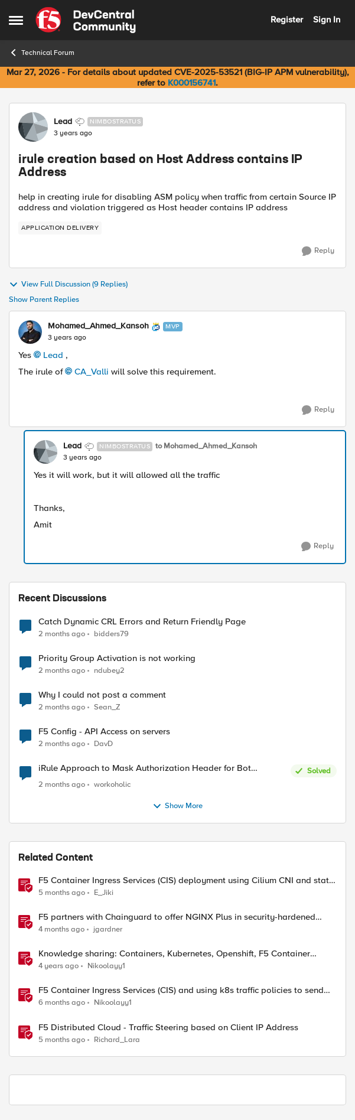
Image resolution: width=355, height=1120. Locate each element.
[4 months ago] (61, 930)
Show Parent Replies (44, 299)
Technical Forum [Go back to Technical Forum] (41, 52)
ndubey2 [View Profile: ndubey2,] (109, 670)
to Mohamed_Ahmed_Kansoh (206, 446)
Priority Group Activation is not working (117, 658)
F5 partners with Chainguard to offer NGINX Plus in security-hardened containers (176, 917)
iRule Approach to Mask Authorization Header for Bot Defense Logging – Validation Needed (144, 768)
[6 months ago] (61, 1003)
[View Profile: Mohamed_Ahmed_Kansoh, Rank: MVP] (30, 332)
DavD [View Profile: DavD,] (103, 743)
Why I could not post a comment (102, 695)
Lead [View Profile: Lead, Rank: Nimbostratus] (63, 121)
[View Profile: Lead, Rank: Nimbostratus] (33, 127)
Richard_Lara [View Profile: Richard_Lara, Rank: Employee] (117, 1039)
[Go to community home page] (85, 20)
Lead (53, 355)
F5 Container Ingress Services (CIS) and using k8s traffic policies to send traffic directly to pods (181, 990)
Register (287, 19)
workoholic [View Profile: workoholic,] (112, 784)
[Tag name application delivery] (60, 228)
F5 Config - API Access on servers (104, 732)
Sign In (326, 19)
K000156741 (192, 82)
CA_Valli (91, 371)
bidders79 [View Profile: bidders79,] (111, 633)
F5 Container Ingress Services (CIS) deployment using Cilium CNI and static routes (187, 880)
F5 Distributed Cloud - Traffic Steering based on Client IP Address (168, 1028)
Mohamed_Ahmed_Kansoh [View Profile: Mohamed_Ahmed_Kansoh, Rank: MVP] (98, 326)
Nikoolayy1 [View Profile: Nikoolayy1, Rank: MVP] (106, 966)
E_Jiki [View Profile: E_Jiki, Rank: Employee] (103, 892)
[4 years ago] (58, 966)
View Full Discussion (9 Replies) (68, 284)
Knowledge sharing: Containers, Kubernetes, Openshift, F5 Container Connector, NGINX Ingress (174, 954)
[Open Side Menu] (16, 20)
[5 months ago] (61, 893)
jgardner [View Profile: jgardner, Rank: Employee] (107, 929)
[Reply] (318, 251)
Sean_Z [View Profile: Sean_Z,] (107, 706)
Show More (177, 806)
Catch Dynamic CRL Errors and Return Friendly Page (142, 622)
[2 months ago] (61, 634)
